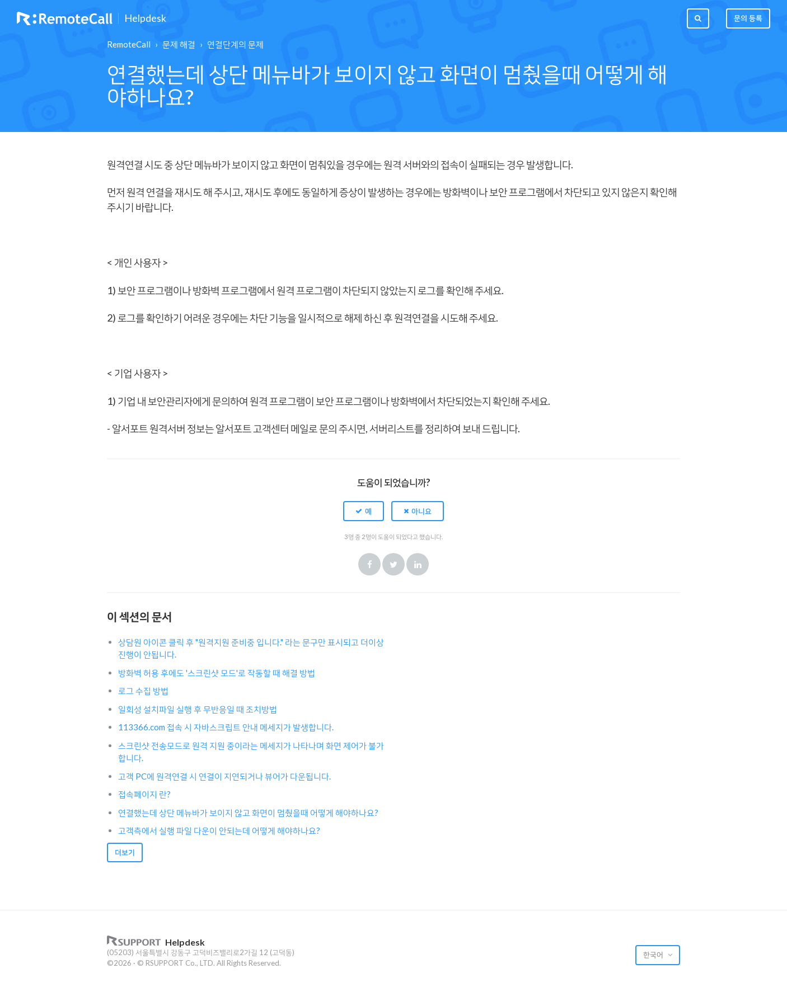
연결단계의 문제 (235, 44)
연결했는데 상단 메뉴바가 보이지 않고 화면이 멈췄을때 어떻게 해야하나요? (248, 812)
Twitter (393, 564)
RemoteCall (129, 44)
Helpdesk (145, 18)
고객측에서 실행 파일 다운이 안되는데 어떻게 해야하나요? (219, 830)
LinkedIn (417, 564)
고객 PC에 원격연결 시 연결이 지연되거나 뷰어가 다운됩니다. (224, 776)
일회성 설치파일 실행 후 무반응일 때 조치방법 (197, 709)
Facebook (369, 564)
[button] (363, 511)
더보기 (125, 852)
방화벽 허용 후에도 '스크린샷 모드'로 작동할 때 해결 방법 (216, 673)
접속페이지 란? (144, 794)
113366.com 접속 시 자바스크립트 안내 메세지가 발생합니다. (226, 727)
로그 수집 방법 (143, 691)
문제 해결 (178, 44)
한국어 (654, 954)
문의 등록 (748, 17)
